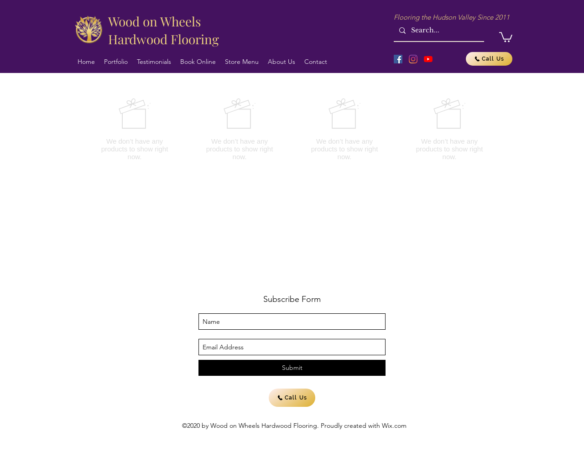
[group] (292, 129)
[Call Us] (489, 59)
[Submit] (292, 368)
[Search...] (438, 30)
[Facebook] (398, 59)
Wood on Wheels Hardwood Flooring (163, 30)
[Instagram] (413, 59)
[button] (505, 36)
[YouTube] (428, 59)
